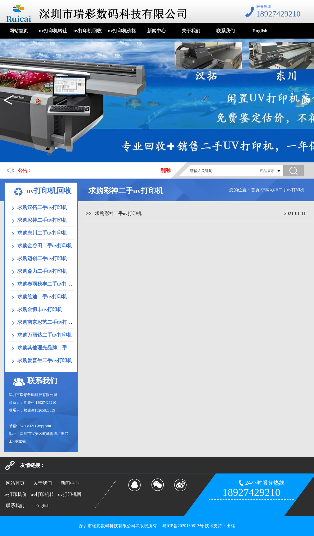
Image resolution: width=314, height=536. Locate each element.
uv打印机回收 (88, 30)
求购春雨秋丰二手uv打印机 (47, 284)
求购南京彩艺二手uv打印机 (47, 322)
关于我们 (191, 30)
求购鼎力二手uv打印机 (42, 271)
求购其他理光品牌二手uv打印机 (52, 347)
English (260, 30)
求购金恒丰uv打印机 (39, 309)
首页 (255, 190)
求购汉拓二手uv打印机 (42, 207)
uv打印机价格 (122, 30)
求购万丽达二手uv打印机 (44, 335)
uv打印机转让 (53, 30)
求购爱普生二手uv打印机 (44, 360)
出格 (230, 526)
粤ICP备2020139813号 (182, 526)
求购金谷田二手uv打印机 (44, 245)
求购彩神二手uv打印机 (42, 220)
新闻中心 (156, 30)
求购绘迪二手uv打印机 (42, 296)
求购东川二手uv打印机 (42, 232)
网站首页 (18, 30)
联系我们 (225, 30)
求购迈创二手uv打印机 (42, 258)
